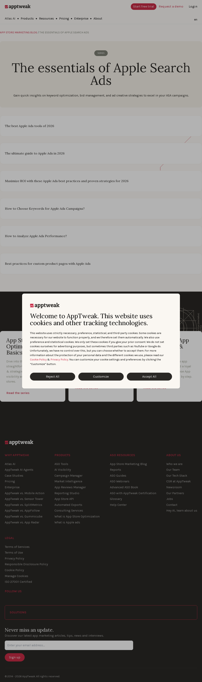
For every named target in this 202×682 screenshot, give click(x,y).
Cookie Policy (38, 359)
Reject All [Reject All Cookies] (52, 376)
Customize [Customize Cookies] (101, 376)
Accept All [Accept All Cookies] (149, 376)
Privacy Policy (59, 359)
